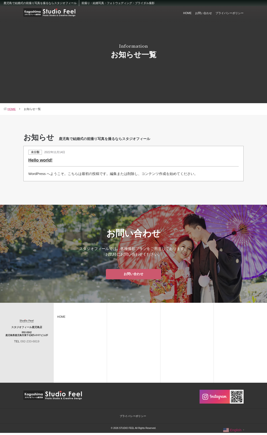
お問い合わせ (203, 13)
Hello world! (40, 160)
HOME (187, 13)
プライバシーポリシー (229, 13)
